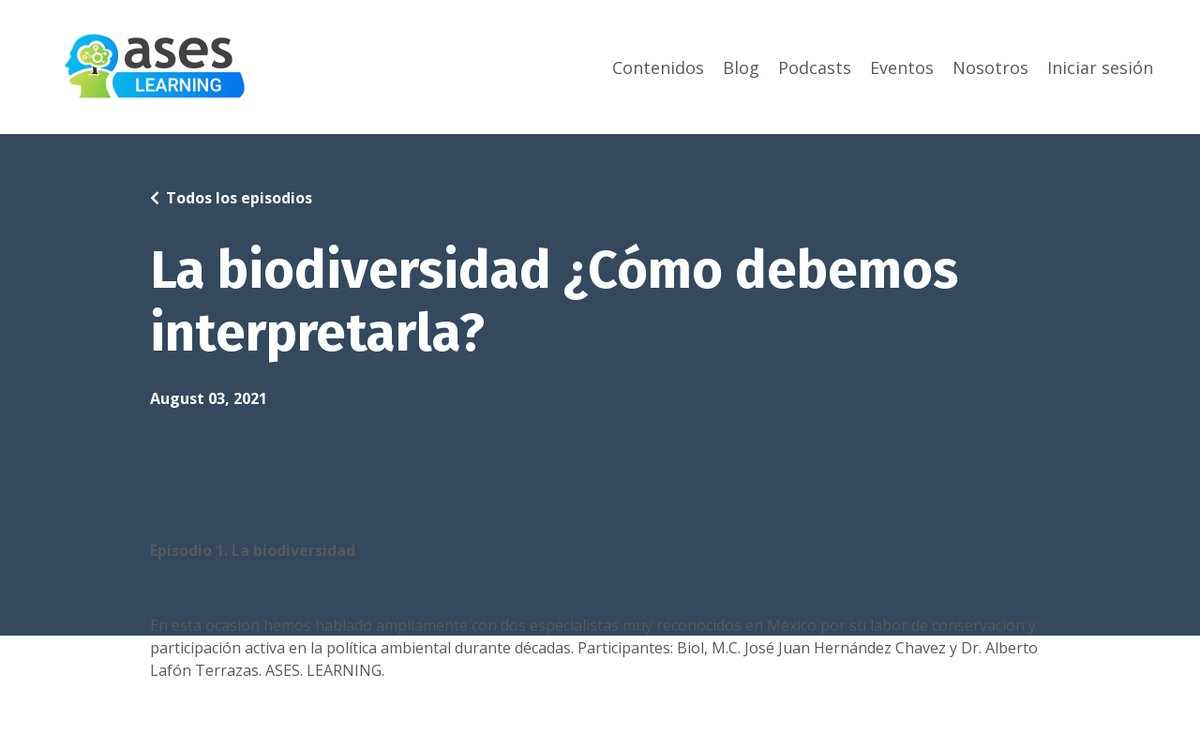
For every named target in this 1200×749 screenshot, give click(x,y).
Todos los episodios (239, 197)
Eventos (902, 67)
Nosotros (990, 67)
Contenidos (658, 67)
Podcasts (814, 67)
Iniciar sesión (1100, 67)
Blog (741, 67)
